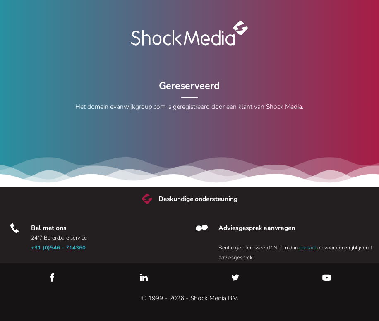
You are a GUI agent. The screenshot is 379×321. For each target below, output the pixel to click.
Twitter (235, 277)
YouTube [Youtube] (327, 277)
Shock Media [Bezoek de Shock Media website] (189, 33)
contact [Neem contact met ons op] (307, 248)
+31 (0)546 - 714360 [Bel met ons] (58, 248)
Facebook (52, 277)
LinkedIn (143, 277)
